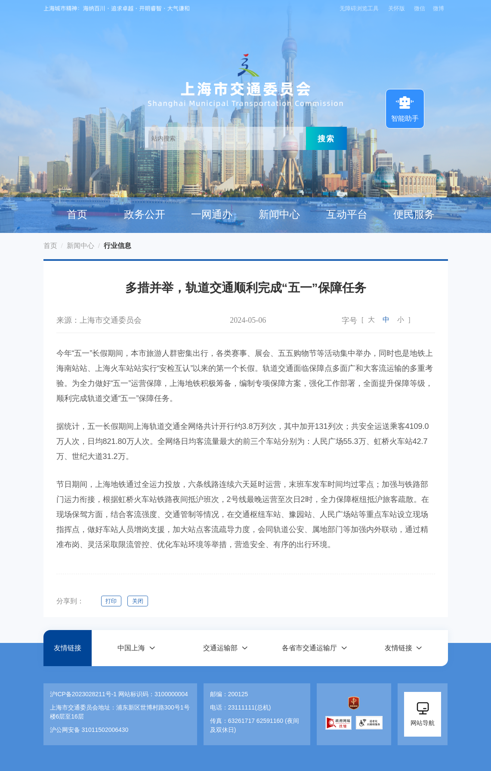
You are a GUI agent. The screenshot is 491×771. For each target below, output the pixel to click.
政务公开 (144, 214)
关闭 (138, 601)
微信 (419, 8)
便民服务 (414, 214)
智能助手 (405, 108)
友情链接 (67, 648)
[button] (135, 648)
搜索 (326, 138)
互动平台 (346, 214)
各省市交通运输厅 (309, 648)
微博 (438, 8)
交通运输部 (220, 648)
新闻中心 (279, 214)
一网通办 (211, 214)
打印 (111, 601)
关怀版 (396, 8)
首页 (77, 214)
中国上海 (131, 648)
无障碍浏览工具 (359, 8)
